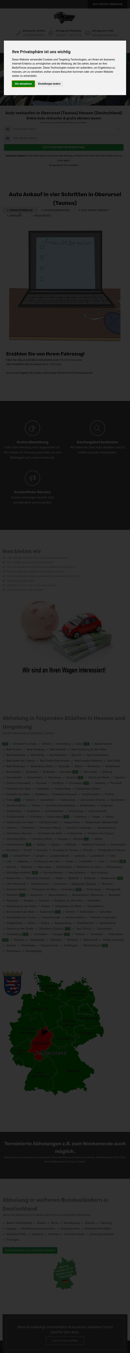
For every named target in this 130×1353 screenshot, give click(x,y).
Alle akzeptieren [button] (23, 83)
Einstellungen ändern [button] (49, 83)
